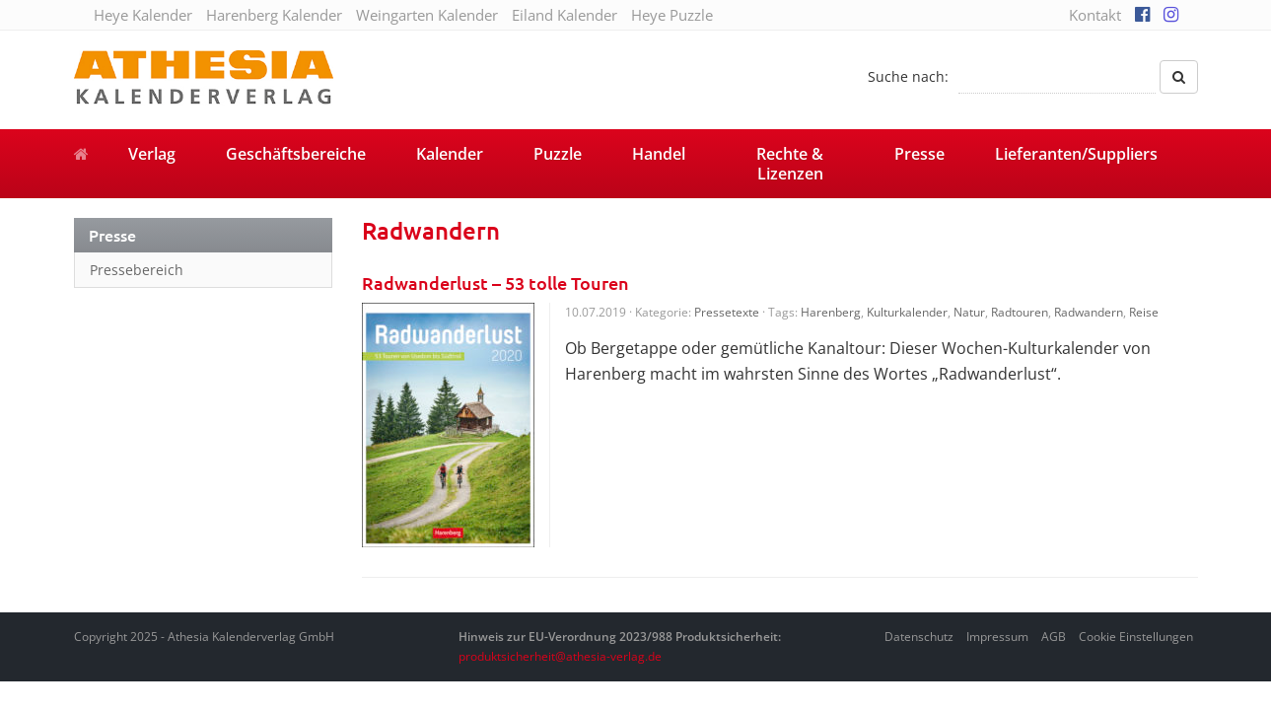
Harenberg (831, 312)
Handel (658, 154)
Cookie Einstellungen (1136, 636)
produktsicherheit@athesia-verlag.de (560, 656)
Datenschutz (918, 636)
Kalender (449, 154)
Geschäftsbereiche (296, 154)
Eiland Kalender (564, 15)
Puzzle (557, 154)
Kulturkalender (907, 312)
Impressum (997, 636)
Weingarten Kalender (427, 15)
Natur (969, 312)
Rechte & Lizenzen (789, 163)
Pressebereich (136, 269)
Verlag (152, 154)
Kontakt (1095, 15)
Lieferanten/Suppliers (1076, 154)
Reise (1144, 312)
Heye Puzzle (672, 15)
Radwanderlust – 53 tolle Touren (495, 282)
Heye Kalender (143, 15)
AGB (1053, 636)
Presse (919, 154)
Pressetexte (726, 312)
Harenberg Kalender (274, 15)
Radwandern (1088, 312)
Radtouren (1019, 312)
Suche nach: (908, 76)
